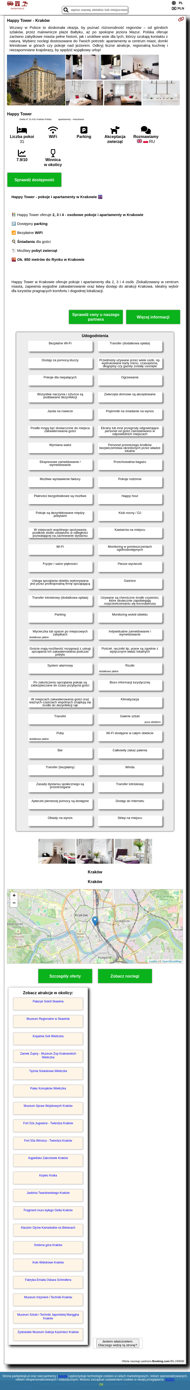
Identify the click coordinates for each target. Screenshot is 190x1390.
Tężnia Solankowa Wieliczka (48, 1071)
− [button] (14, 903)
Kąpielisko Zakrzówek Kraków (48, 1158)
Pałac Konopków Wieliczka (48, 1088)
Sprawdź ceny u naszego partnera (95, 317)
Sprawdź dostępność (34, 180)
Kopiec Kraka (48, 1175)
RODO (169, 1379)
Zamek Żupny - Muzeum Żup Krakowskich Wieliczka (48, 1055)
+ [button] (14, 896)
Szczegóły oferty (65, 976)
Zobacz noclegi (125, 976)
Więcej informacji (153, 317)
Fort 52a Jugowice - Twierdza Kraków (48, 1123)
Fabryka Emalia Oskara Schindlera (48, 1280)
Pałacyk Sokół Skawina (48, 1001)
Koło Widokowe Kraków (48, 1262)
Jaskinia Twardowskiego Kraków (48, 1193)
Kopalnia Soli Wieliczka (48, 1036)
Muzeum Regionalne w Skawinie (48, 1019)
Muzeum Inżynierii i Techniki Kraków (48, 1297)
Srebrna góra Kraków (48, 1245)
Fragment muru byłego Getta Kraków (48, 1210)
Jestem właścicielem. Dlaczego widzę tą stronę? (117, 1343)
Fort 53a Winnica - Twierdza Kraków (48, 1140)
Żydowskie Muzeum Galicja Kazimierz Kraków (48, 1332)
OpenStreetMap (172, 961)
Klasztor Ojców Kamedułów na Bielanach (48, 1227)
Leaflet (153, 961)
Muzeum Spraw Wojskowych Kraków (48, 1106)
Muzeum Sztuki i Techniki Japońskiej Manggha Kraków (48, 1316)
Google (62, 1376)
